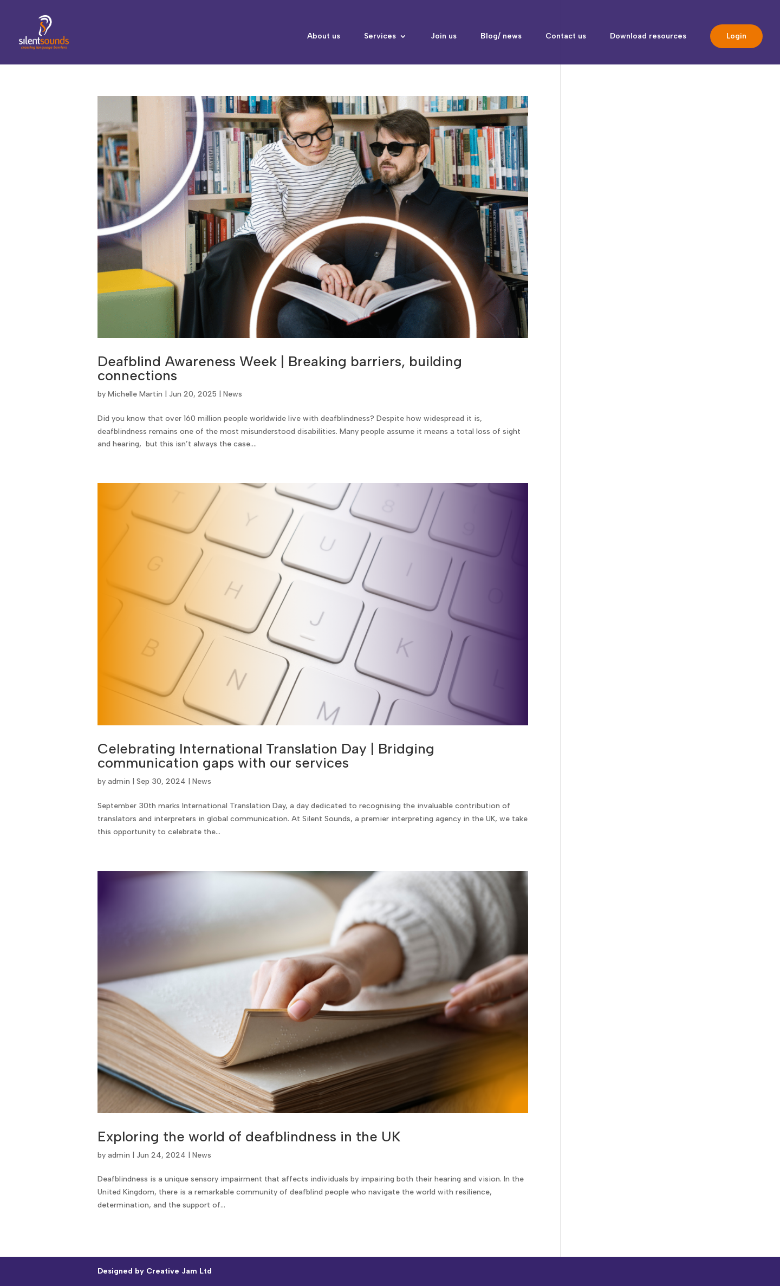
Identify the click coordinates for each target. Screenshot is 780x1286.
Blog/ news (501, 37)
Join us (444, 37)
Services (380, 37)
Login (736, 36)
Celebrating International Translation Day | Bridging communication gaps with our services (266, 755)
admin (119, 781)
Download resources (648, 37)
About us (323, 37)
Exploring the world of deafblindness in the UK (249, 1136)
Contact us (565, 37)
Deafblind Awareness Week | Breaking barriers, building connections (280, 368)
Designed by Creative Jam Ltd (155, 1271)
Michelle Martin (135, 394)
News (232, 394)
